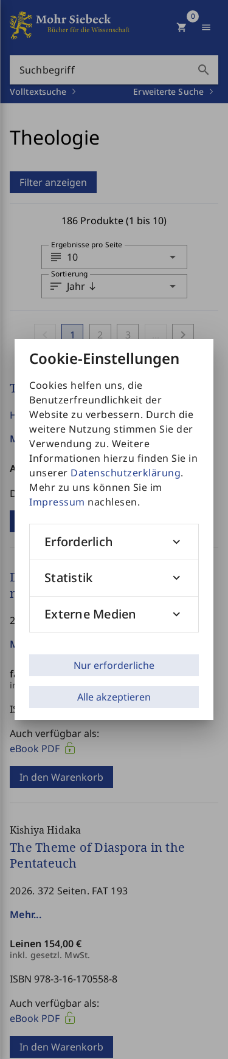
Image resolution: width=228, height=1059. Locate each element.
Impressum (57, 502)
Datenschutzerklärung (126, 472)
